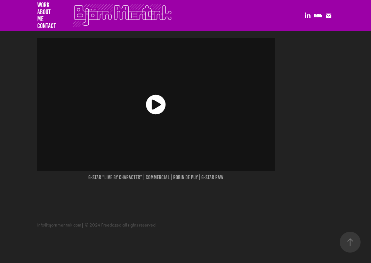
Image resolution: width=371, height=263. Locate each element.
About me (44, 15)
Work (43, 5)
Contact (46, 26)
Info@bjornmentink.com (59, 225)
